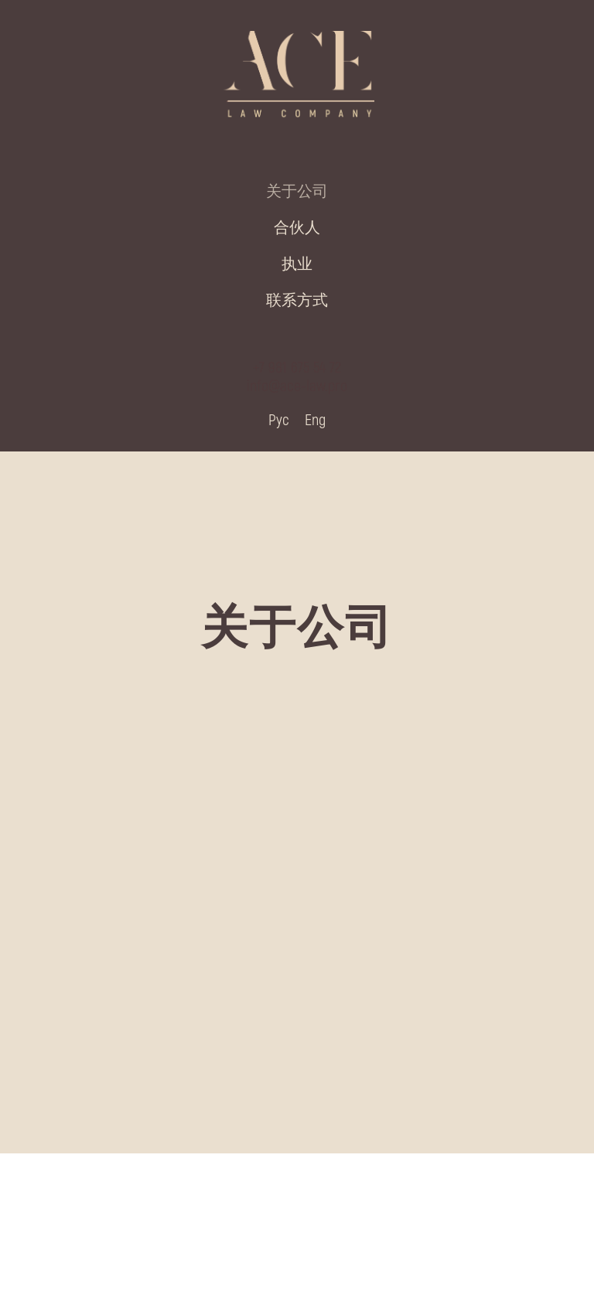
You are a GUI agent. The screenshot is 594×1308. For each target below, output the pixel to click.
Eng (315, 419)
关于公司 (297, 190)
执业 (297, 263)
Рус (278, 419)
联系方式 (297, 299)
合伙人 (297, 226)
